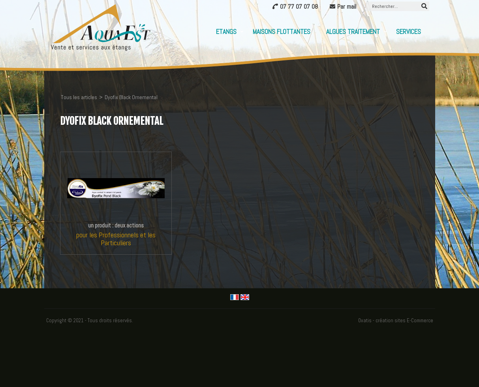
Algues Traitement (353, 31)
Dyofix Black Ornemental (131, 97)
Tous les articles (79, 97)
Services (408, 31)
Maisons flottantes (281, 31)
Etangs (226, 31)
